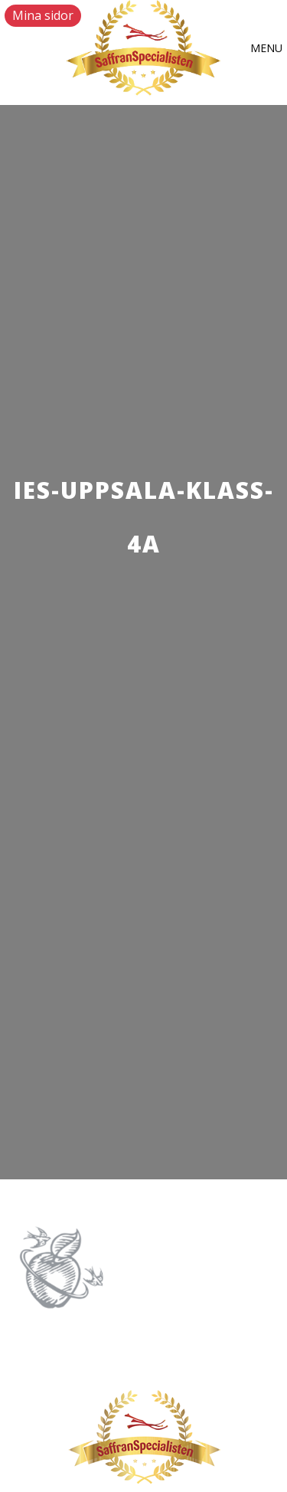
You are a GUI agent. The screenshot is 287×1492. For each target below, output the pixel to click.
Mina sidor (42, 15)
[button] (266, 48)
